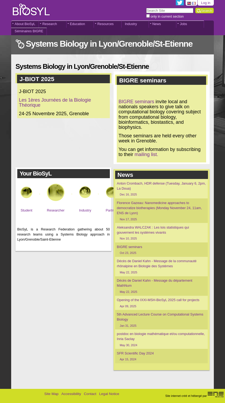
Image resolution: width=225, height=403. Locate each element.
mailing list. (146, 154)
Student (26, 210)
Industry (131, 24)
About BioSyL (25, 24)
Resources (105, 24)
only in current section (167, 16)
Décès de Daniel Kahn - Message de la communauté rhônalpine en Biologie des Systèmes (161, 266)
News (156, 24)
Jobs (183, 24)
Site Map (51, 394)
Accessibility (71, 394)
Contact (90, 394)
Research (49, 24)
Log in (205, 3)
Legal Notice (109, 394)
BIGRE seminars (136, 101)
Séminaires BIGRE (29, 31)
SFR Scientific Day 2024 (161, 356)
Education (77, 24)
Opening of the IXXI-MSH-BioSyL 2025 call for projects (161, 303)
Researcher (55, 210)
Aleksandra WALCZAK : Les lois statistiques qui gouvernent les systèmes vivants (161, 233)
